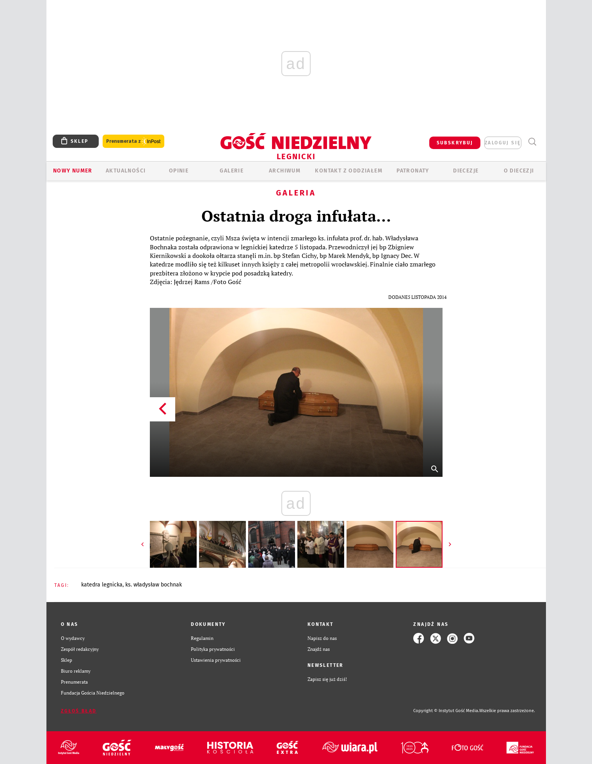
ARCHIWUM (284, 170)
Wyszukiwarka (532, 142)
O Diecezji (519, 170)
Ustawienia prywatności (216, 660)
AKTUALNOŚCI (126, 170)
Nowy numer (72, 170)
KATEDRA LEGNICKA (102, 584)
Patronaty (412, 170)
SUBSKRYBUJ (455, 143)
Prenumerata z (133, 141)
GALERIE (232, 170)
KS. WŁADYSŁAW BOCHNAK (153, 584)
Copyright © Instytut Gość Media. (446, 710)
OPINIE (178, 170)
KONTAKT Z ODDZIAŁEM (348, 170)
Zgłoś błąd (79, 711)
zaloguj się (503, 143)
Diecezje (465, 170)
